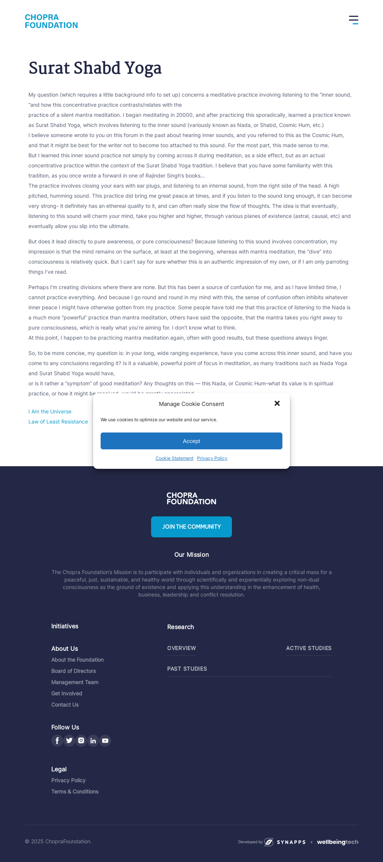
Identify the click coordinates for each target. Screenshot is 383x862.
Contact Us (65, 704)
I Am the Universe (49, 411)
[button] (277, 404)
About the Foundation (77, 659)
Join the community (191, 526)
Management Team (74, 681)
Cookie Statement (174, 458)
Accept (191, 441)
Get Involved (66, 692)
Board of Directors (73, 670)
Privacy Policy (212, 458)
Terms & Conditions (74, 790)
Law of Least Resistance (58, 421)
